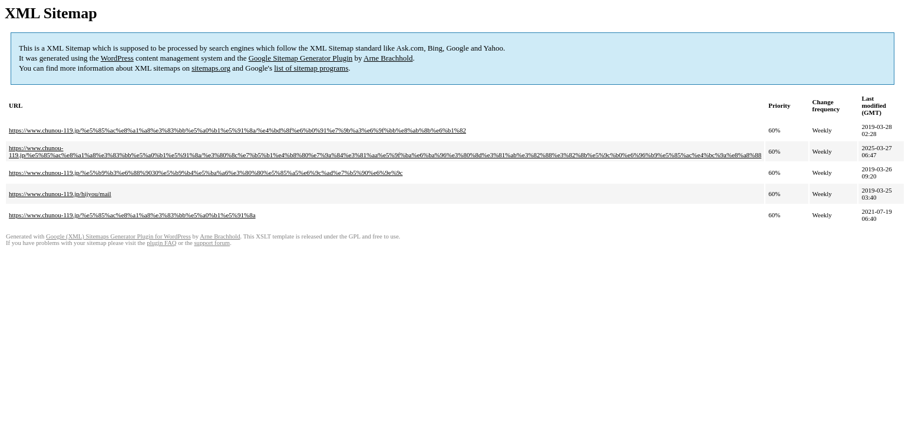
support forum (212, 243)
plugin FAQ (161, 243)
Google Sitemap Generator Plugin (301, 58)
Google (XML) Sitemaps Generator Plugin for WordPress (118, 236)
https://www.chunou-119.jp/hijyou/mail (60, 193)
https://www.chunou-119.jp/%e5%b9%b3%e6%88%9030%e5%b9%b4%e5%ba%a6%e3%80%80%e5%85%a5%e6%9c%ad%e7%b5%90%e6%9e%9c (205, 172)
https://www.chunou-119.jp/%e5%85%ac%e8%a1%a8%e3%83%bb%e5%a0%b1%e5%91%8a (132, 214)
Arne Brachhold (388, 58)
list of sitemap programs (311, 68)
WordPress (117, 58)
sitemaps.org (210, 68)
